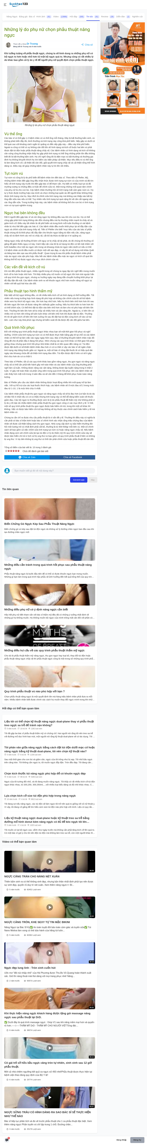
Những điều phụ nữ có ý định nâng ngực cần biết (36, 609)
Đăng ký (137, 1140)
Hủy (92, 480)
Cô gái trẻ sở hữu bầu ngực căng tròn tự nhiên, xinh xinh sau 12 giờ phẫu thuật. (48, 1064)
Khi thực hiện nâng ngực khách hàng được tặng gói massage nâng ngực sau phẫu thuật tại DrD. (47, 1015)
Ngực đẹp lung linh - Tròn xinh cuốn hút (30, 967)
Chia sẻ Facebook (72, 457)
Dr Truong (32, 44)
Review (108, 16)
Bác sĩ (32, 16)
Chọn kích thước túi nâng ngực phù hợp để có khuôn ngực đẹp (45, 773)
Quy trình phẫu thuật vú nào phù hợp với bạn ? (34, 691)
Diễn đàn (123, 16)
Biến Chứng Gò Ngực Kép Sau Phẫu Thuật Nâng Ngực (39, 523)
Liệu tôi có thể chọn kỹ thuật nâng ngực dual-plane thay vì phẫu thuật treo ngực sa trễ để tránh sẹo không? (49, 723)
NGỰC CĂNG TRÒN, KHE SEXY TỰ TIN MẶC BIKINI (37, 922)
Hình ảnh (44, 16)
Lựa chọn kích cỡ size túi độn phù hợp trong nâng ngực (40, 795)
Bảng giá (23, 16)
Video (60, 16)
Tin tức (93, 16)
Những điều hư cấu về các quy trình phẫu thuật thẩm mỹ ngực (44, 650)
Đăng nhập (122, 1140)
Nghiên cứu (137, 16)
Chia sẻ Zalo (27, 457)
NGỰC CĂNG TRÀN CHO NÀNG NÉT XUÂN (31, 876)
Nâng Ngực (12, 16)
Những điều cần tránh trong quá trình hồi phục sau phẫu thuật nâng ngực (48, 566)
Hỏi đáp (77, 16)
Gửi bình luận (79, 480)
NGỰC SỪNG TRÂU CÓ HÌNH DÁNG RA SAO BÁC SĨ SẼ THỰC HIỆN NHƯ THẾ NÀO (47, 1114)
